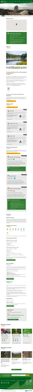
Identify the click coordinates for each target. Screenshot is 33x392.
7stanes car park (17, 295)
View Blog (13, 369)
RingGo (16, 241)
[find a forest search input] (18, 375)
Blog (23, 1)
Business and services (19, 1)
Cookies (5, 387)
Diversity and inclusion (13, 380)
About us (2, 380)
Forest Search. (10, 258)
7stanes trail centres (17, 150)
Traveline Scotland (15, 304)
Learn (9, 1)
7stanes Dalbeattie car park (16, 85)
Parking (22, 380)
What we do (12, 1)
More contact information (12, 319)
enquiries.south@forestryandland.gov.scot (15, 315)
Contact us (28, 1)
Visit (7, 1)
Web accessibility (8, 387)
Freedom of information (13, 387)
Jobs (25, 1)
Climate (15, 1)
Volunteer (7, 380)
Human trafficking (18, 387)
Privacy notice (2, 387)
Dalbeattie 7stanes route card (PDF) (12, 153)
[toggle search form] (31, 1)
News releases (18, 380)
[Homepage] (4, 1)
